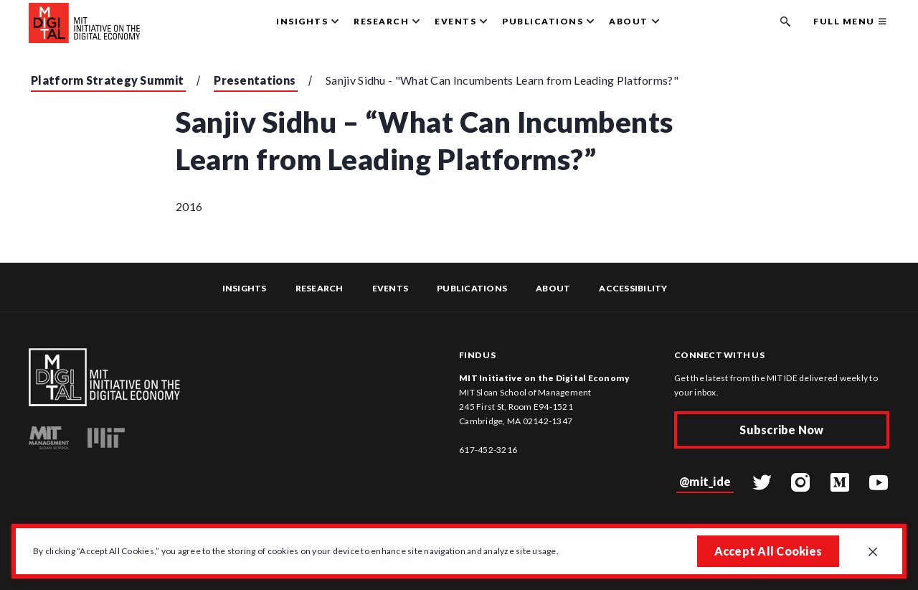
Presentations (254, 80)
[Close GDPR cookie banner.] (873, 553)
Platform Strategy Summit (107, 80)
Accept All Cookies (768, 551)
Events (390, 288)
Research (319, 288)
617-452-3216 (488, 449)
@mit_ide (705, 481)
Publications (472, 288)
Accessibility (633, 288)
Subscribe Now (781, 429)
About (553, 288)
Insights (244, 288)
